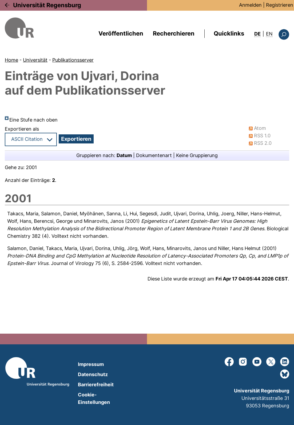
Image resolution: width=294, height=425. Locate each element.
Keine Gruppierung (197, 155)
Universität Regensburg (47, 5)
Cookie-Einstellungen (94, 398)
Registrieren (279, 5)
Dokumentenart (154, 155)
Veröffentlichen (120, 33)
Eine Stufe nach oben (33, 120)
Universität (35, 60)
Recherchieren (173, 33)
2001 (31, 167)
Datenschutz (93, 374)
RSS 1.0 (262, 135)
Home (11, 60)
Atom (260, 128)
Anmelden (250, 5)
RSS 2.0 (263, 143)
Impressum (91, 364)
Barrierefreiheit (96, 384)
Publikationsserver (73, 60)
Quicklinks (229, 33)
